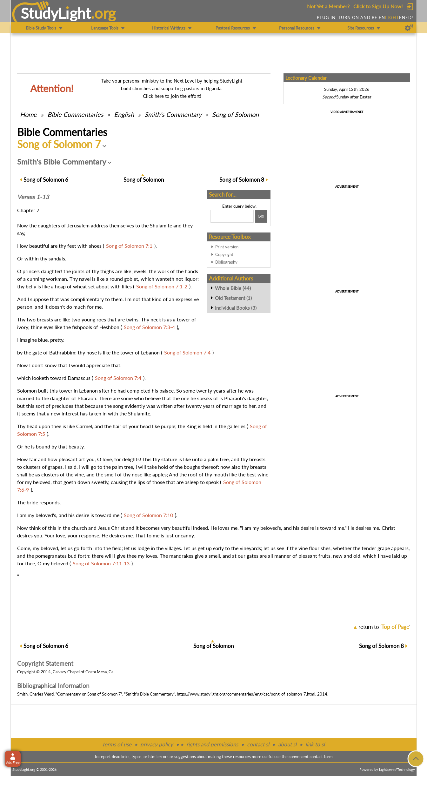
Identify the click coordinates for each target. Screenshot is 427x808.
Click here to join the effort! (172, 96)
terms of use (117, 744)
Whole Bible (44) (233, 288)
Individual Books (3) (236, 308)
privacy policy (156, 744)
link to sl (315, 744)
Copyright (224, 254)
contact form (321, 756)
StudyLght (56, 13)
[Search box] (232, 216)
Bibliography (226, 262)
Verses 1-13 (33, 196)
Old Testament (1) (233, 298)
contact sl (258, 744)
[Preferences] (409, 28)
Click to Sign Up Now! (378, 6)
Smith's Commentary (173, 114)
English (124, 114)
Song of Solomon (235, 114)
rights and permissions (212, 744)
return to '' (384, 626)
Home (28, 114)
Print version (226, 246)
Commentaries (75, 114)
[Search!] (261, 216)
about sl (287, 744)
